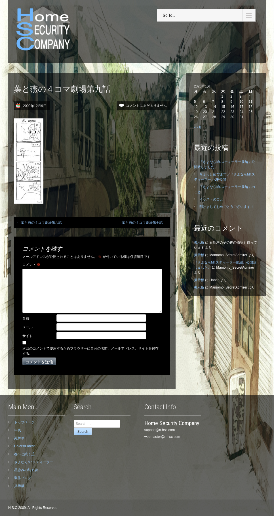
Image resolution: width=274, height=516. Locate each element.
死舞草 (19, 438)
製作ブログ (22, 478)
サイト (27, 336)
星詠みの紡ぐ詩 (26, 470)
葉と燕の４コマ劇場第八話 (39, 223)
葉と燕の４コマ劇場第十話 (144, 223)
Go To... (169, 15)
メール (27, 327)
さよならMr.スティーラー (33, 462)
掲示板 (199, 243)
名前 (25, 318)
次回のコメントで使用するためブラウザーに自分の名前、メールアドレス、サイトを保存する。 (90, 351)
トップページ (24, 422)
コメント (31, 265)
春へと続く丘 (24, 454)
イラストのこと (211, 199)
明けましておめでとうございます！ (226, 207)
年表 (17, 430)
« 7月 (198, 127)
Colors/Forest (24, 446)
